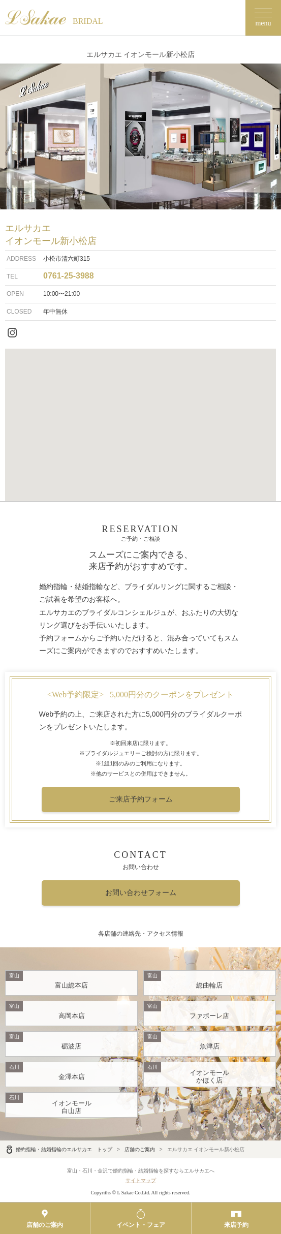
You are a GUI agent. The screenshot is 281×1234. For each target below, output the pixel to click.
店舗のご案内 (139, 1149)
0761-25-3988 (68, 275)
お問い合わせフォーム (140, 893)
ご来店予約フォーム (141, 799)
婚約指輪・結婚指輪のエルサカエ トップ (58, 1149)
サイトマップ (141, 1180)
